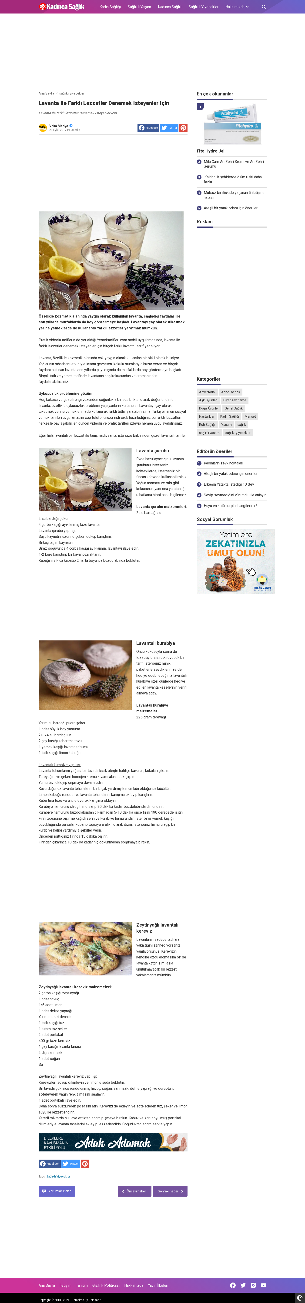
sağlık (242, 424)
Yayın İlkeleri (158, 1285)
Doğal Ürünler (209, 408)
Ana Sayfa (47, 1285)
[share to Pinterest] (183, 128)
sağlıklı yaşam (209, 433)
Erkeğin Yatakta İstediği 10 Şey (229, 484)
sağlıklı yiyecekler (58, 1176)
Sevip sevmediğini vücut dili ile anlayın (235, 495)
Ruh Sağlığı (207, 424)
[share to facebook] (148, 128)
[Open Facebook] (233, 1285)
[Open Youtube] (263, 1285)
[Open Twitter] (243, 1285)
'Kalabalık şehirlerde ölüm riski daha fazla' (233, 179)
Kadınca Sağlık (170, 7)
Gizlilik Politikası (106, 1285)
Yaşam (226, 424)
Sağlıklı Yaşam (139, 7)
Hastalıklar (207, 416)
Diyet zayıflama (234, 400)
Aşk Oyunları (208, 400)
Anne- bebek (230, 392)
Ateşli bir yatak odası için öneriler (231, 208)
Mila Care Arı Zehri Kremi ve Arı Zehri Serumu (234, 164)
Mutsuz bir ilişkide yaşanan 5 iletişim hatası (234, 195)
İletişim (65, 1285)
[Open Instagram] (253, 1285)
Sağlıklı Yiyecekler (203, 7)
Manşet (250, 416)
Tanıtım (82, 1285)
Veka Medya (61, 126)
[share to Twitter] (169, 128)
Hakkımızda (133, 1285)
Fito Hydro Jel (211, 151)
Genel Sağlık (234, 408)
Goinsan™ (95, 1300)
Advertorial (207, 392)
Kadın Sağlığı (110, 7)
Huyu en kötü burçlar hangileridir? (230, 506)
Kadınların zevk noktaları (223, 463)
